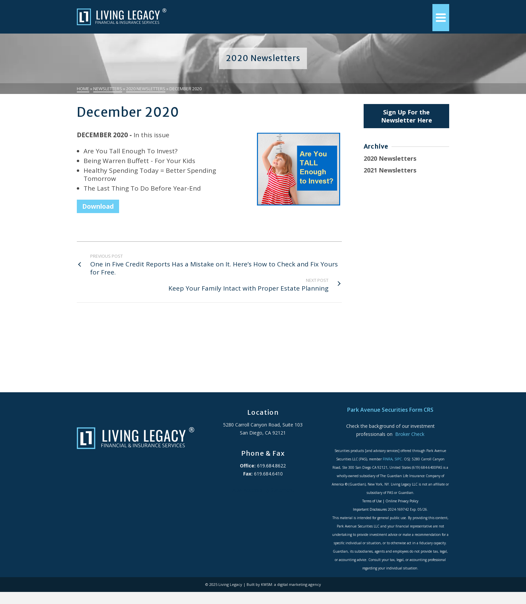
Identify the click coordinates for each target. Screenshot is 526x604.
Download (98, 206)
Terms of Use (372, 501)
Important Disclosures (370, 509)
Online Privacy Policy (401, 501)
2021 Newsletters (390, 170)
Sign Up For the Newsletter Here (406, 116)
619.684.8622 (271, 465)
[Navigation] (440, 17)
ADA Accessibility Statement (263, 490)
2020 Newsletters (390, 158)
